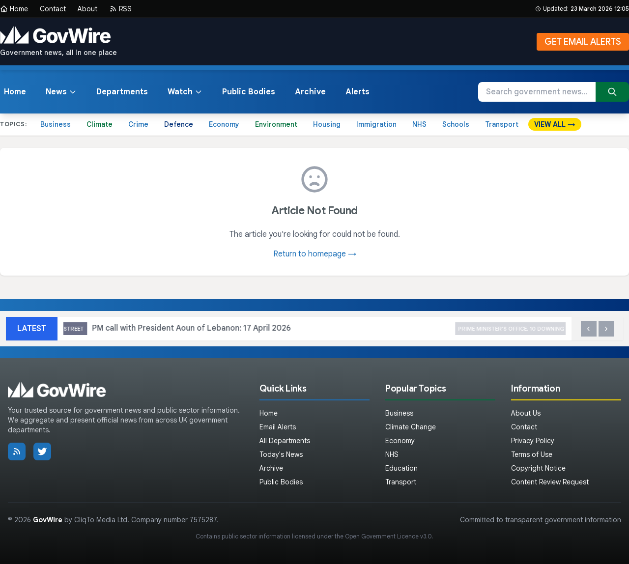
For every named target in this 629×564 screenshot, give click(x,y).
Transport (501, 124)
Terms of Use (531, 454)
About (87, 8)
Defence (178, 124)
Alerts (357, 92)
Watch (185, 92)
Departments (122, 92)
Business (55, 124)
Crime (138, 124)
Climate (99, 124)
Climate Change (410, 427)
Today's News (281, 454)
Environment (276, 124)
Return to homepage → (314, 254)
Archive (310, 92)
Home (14, 8)
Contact (53, 8)
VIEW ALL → (554, 124)
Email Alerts (277, 427)
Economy (224, 124)
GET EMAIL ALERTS (582, 41)
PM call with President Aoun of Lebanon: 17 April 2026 (232, 329)
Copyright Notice (538, 468)
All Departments (284, 440)
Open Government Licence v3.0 (388, 536)
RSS (120, 8)
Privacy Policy (532, 440)
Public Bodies (248, 92)
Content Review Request (550, 482)
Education (401, 468)
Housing (327, 124)
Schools (455, 124)
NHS (419, 124)
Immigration (376, 124)
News (61, 92)
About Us (526, 413)
